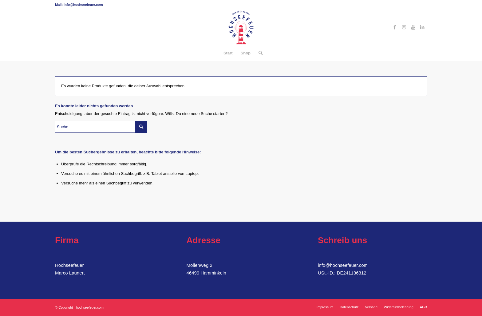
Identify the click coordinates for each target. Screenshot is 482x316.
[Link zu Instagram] (404, 27)
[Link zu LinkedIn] (422, 27)
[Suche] (259, 53)
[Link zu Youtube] (413, 27)
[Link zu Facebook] (394, 27)
